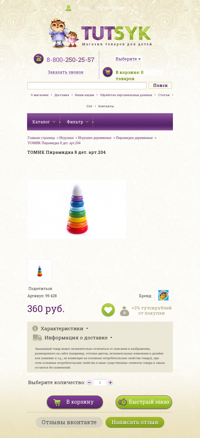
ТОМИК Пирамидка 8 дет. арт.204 (54, 143)
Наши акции (84, 95)
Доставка (61, 95)
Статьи (164, 95)
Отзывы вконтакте (69, 422)
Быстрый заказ (149, 401)
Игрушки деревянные (94, 138)
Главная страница (41, 138)
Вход (84, 7)
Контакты (106, 106)
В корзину (80, 401)
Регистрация (111, 7)
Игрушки (66, 138)
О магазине (39, 95)
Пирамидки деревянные (134, 138)
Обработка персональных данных (126, 95)
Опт (89, 106)
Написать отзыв (134, 422)
